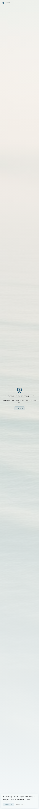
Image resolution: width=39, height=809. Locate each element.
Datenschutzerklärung (7, 800)
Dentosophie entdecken (19, 413)
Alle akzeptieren (8, 804)
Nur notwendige (19, 804)
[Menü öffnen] (36, 3)
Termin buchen (19, 408)
